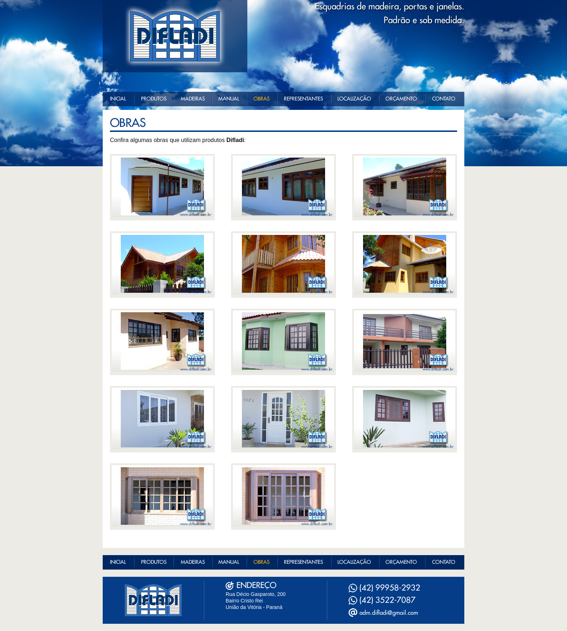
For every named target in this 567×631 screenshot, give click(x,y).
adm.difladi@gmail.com (388, 613)
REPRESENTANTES (303, 99)
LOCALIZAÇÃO (354, 99)
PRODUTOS (153, 99)
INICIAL (118, 99)
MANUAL (228, 99)
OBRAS (261, 99)
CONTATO (443, 99)
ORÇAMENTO (401, 99)
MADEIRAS (193, 99)
